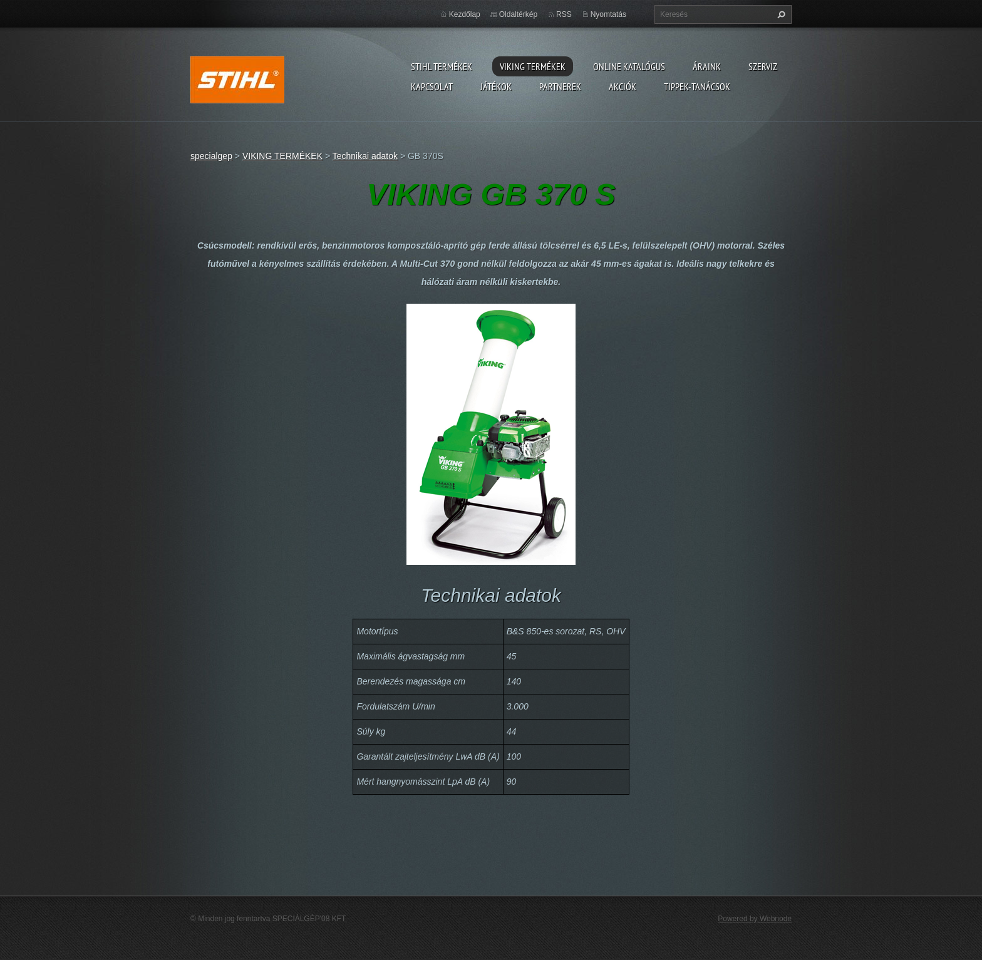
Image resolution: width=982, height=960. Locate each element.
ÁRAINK (707, 66)
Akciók (622, 86)
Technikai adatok (365, 156)
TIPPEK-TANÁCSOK (697, 86)
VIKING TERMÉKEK (533, 66)
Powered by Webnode (755, 918)
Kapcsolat (432, 86)
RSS (564, 14)
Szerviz (762, 66)
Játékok (496, 86)
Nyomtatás (608, 14)
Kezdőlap (464, 14)
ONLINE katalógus (629, 66)
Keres (779, 14)
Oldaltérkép (518, 14)
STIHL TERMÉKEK (441, 66)
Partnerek (560, 86)
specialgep (211, 156)
